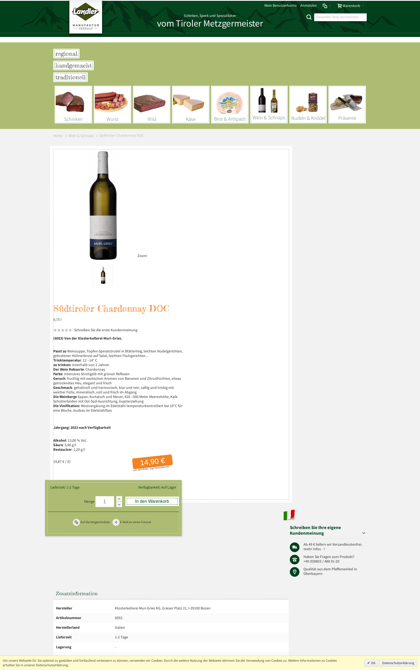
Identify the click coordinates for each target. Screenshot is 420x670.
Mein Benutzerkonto (280, 5)
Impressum (64, 540)
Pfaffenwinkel (348, 212)
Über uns (357, 540)
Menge (191, 349)
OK (373, 663)
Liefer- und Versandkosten (131, 540)
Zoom (139, 253)
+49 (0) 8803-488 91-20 (342, 621)
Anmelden (308, 5)
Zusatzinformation (77, 395)
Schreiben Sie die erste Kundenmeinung (207, 182)
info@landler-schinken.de (340, 636)
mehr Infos (348, 192)
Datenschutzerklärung (398, 663)
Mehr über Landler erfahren (80, 596)
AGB (103, 540)
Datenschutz (87, 540)
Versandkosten (260, 319)
